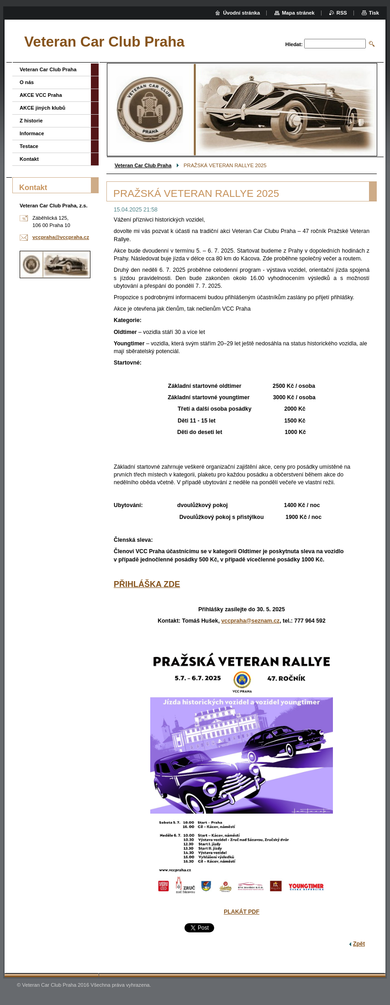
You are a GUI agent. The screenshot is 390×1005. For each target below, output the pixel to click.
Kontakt (29, 159)
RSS (342, 13)
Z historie (31, 120)
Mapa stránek (298, 13)
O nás (27, 82)
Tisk (374, 13)
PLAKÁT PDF (241, 912)
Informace (32, 133)
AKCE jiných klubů (42, 108)
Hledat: (294, 44)
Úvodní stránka (241, 13)
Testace (29, 146)
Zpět (359, 944)
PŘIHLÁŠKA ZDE (147, 584)
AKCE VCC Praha (41, 95)
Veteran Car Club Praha (143, 165)
